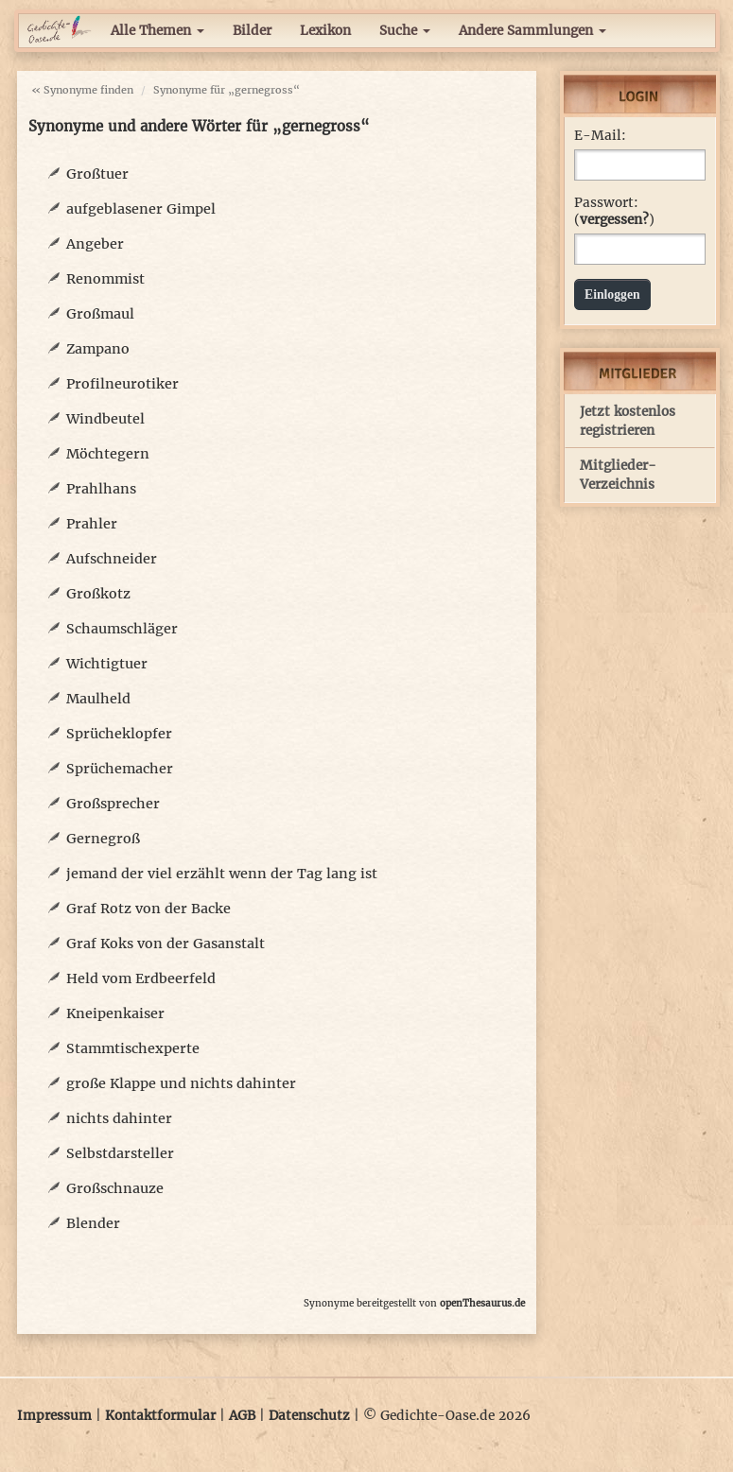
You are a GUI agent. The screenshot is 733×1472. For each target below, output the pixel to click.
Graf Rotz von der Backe (148, 908)
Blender (93, 1223)
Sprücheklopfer (119, 733)
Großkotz (98, 593)
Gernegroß (103, 838)
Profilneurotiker (122, 383)
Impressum (54, 1416)
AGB (242, 1416)
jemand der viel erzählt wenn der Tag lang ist (221, 873)
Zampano (98, 348)
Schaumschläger (122, 628)
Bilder (252, 31)
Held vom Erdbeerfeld (141, 978)
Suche (404, 31)
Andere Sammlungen (532, 31)
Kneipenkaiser (115, 1013)
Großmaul (100, 313)
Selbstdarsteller (120, 1153)
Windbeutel (105, 418)
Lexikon (325, 31)
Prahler (91, 523)
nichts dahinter (119, 1118)
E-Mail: (600, 136)
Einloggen (612, 294)
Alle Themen (157, 31)
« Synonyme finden (82, 89)
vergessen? (614, 220)
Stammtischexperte (133, 1048)
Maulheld (98, 698)
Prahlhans (101, 488)
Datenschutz (309, 1416)
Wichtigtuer (107, 663)
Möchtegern (107, 453)
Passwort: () (614, 211)
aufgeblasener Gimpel (141, 208)
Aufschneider (111, 558)
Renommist (105, 278)
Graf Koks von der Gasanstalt (165, 943)
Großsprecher (113, 803)
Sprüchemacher (119, 768)
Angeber (95, 243)
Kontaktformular (160, 1416)
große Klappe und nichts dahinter (181, 1083)
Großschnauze (115, 1188)
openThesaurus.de (482, 1303)
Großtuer (97, 173)
